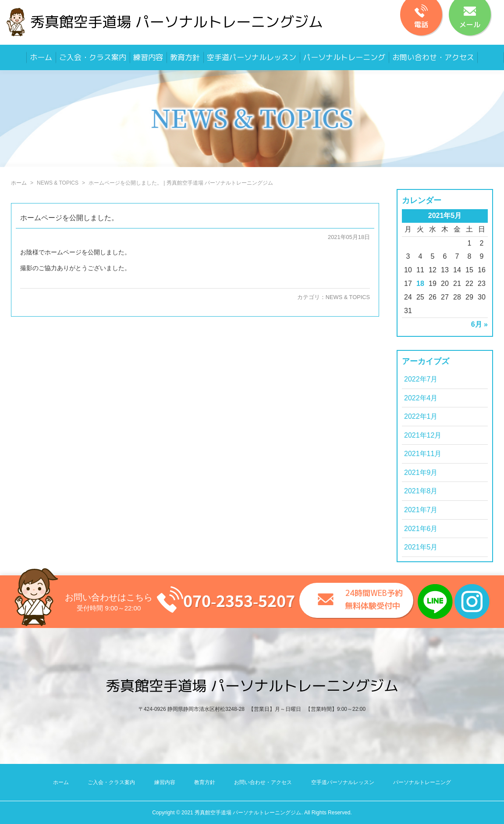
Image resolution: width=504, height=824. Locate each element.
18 (420, 283)
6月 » (479, 324)
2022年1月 (421, 416)
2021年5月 (421, 547)
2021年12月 (422, 435)
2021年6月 (421, 528)
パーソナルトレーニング (344, 57)
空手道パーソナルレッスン (251, 57)
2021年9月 (421, 472)
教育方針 (185, 57)
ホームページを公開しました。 (69, 217)
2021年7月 (421, 510)
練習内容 (148, 57)
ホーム (41, 57)
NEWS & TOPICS (348, 297)
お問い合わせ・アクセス (433, 57)
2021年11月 (422, 453)
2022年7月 (421, 379)
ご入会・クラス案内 (92, 57)
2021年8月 (421, 491)
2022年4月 (421, 398)
